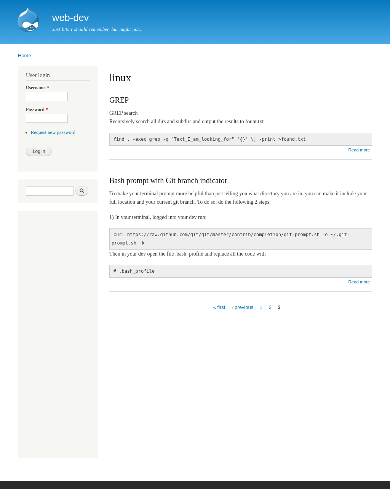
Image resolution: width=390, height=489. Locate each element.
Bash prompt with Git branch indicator (168, 180)
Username (37, 87)
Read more (359, 150)
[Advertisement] (49, 335)
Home (24, 55)
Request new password (53, 132)
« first (219, 307)
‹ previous (242, 307)
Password (37, 109)
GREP (119, 100)
